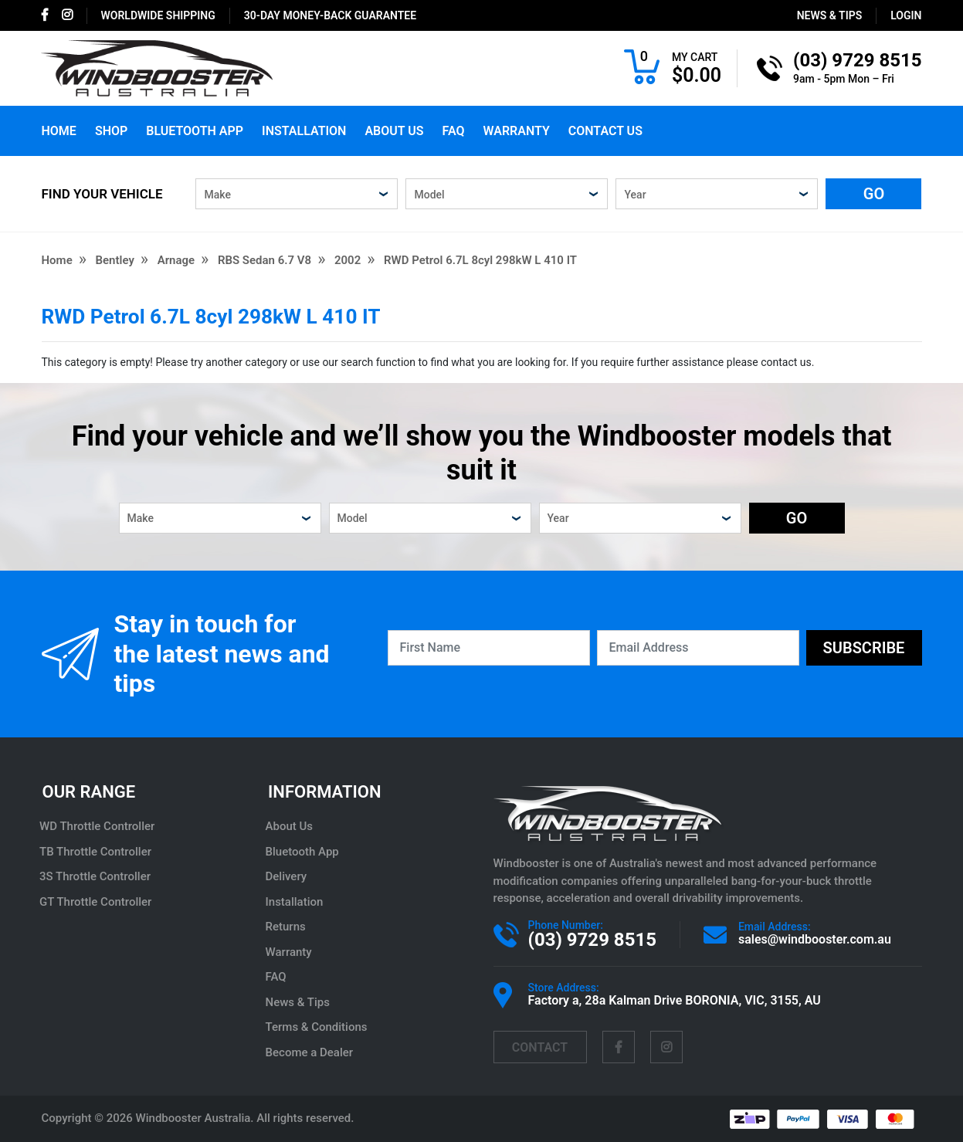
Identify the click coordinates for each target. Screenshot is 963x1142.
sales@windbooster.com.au (814, 939)
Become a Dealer (311, 1052)
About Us (394, 131)
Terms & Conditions (318, 1027)
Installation (304, 131)
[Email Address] (698, 648)
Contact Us (605, 131)
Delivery (288, 876)
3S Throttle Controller (97, 876)
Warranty (516, 131)
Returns (287, 927)
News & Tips (830, 15)
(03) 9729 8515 (592, 940)
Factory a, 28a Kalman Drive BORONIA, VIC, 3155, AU (674, 1000)
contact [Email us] (540, 1047)
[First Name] (489, 648)
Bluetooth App (194, 131)
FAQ (454, 131)
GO (873, 194)
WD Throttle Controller (99, 826)
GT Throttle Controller (98, 902)
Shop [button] (111, 131)
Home (59, 131)
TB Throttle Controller (98, 852)
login (905, 15)
